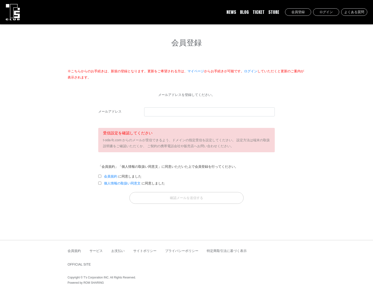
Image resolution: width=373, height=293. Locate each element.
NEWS (231, 12)
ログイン (326, 12)
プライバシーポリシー (181, 251)
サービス (96, 251)
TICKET (259, 12)
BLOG (244, 12)
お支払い (118, 251)
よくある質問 (354, 12)
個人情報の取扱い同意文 (122, 183)
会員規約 (110, 176)
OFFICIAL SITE (79, 264)
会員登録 (298, 12)
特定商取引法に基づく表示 (227, 251)
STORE (273, 12)
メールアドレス (110, 111)
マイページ (195, 71)
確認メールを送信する (186, 198)
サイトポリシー (145, 251)
